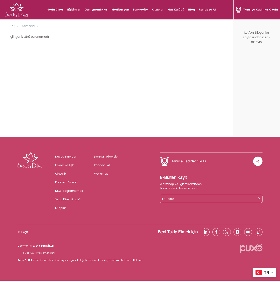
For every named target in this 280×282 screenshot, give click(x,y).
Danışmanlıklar (97, 9)
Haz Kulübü (177, 9)
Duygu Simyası (65, 158)
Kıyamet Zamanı (66, 184)
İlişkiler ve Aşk (64, 166)
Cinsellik (60, 175)
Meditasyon (121, 9)
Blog (193, 9)
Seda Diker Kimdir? (68, 201)
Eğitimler (75, 9)
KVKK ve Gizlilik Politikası (39, 254)
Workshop (101, 175)
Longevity (141, 9)
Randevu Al (208, 9)
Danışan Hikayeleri (106, 158)
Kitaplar (159, 9)
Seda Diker (57, 9)
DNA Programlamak (69, 192)
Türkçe (23, 233)
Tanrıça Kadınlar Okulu (189, 163)
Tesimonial (27, 28)
